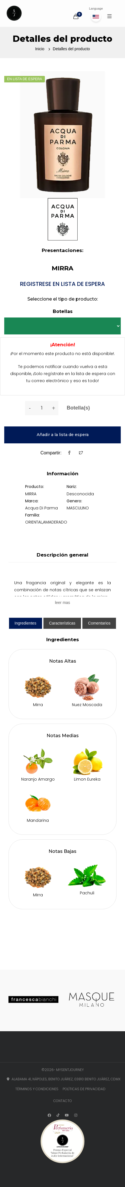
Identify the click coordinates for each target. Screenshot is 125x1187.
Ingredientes (25, 623)
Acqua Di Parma (41, 508)
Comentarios (99, 623)
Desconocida (80, 494)
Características (62, 623)
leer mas (62, 602)
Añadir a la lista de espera (63, 434)
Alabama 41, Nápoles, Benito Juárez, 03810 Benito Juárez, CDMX (62, 1079)
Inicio (39, 49)
